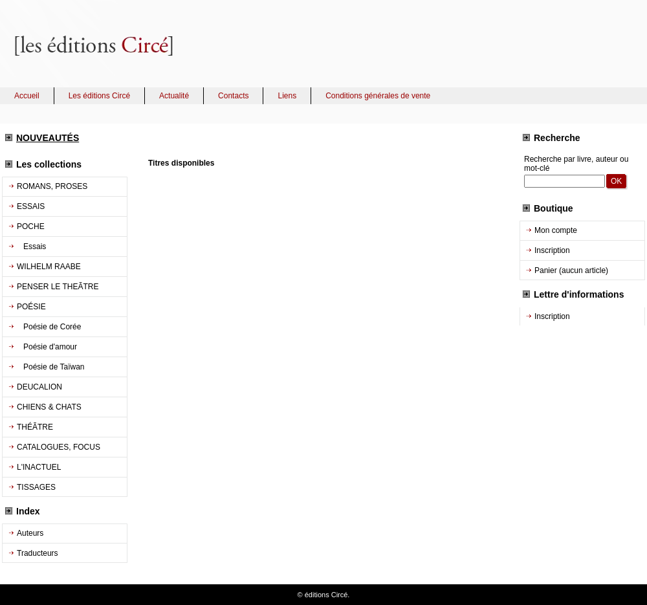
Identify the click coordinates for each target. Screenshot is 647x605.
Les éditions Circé (99, 95)
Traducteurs (37, 553)
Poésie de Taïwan (51, 366)
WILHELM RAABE (49, 266)
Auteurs (30, 533)
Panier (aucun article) (571, 270)
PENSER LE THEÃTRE (57, 286)
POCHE (31, 226)
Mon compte (555, 230)
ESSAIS (31, 206)
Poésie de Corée (49, 326)
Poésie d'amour (47, 346)
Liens (287, 95)
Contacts (233, 95)
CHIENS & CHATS (49, 407)
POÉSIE (31, 306)
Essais (31, 246)
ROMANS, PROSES (52, 186)
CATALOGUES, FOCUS (58, 447)
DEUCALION (39, 386)
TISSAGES (36, 487)
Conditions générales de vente (377, 95)
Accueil (26, 95)
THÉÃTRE (35, 427)
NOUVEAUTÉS (47, 138)
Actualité (174, 95)
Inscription (552, 250)
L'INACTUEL (39, 467)
